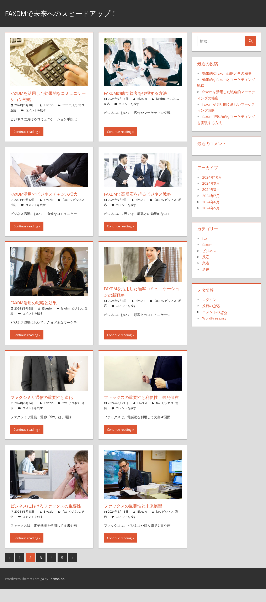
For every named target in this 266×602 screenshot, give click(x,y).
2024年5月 (211, 208)
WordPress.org (214, 318)
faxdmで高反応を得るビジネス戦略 (141, 193)
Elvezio (48, 105)
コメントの (214, 312)
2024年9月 (211, 183)
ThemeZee (56, 591)
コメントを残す (35, 110)
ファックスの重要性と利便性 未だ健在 (141, 400)
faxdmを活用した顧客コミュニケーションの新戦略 (141, 292)
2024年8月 (211, 189)
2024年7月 (211, 195)
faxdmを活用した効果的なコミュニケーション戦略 (48, 96)
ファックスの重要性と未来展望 (136, 512)
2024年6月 (211, 202)
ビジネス (79, 105)
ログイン (209, 299)
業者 (205, 263)
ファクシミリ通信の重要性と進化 (45, 397)
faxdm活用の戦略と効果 (36, 302)
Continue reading (26, 132)
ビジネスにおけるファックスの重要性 (48, 515)
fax (65, 403)
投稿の (211, 305)
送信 (205, 269)
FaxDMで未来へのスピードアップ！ (66, 13)
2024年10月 (212, 177)
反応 (13, 110)
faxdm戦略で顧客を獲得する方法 (139, 93)
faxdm (67, 105)
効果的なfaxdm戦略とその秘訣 (226, 73)
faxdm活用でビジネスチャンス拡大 (48, 193)
